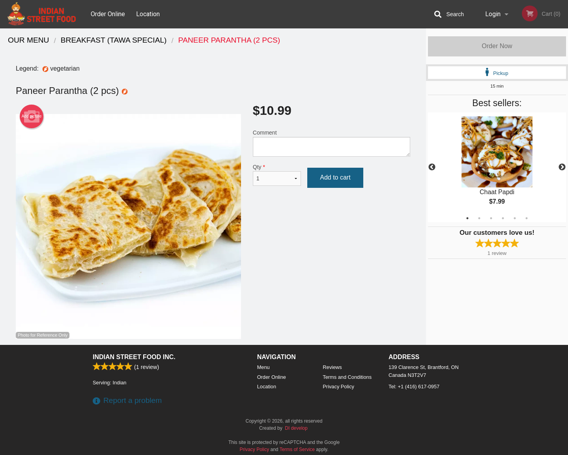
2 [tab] (479, 218)
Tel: (414, 386)
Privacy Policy (338, 386)
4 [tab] (503, 218)
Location (148, 14)
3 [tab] (491, 218)
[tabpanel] (497, 167)
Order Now (497, 46)
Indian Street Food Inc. (134, 357)
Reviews (332, 367)
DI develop (296, 428)
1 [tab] (467, 218)
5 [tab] (515, 218)
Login (493, 14)
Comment (331, 143)
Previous (432, 167)
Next (562, 167)
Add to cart (335, 177)
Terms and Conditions (347, 377)
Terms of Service (297, 449)
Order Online (108, 14)
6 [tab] (527, 218)
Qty (277, 175)
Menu (263, 367)
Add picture (32, 116)
